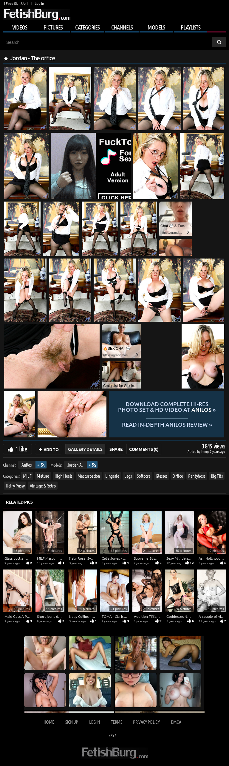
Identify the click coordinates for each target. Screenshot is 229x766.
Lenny (205, 451)
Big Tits (217, 476)
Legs (128, 476)
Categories (87, 27)
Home (49, 722)
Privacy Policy (146, 722)
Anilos (26, 465)
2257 (112, 735)
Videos (19, 27)
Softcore (143, 476)
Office (177, 476)
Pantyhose (196, 476)
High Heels (63, 476)
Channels (122, 27)
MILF (27, 476)
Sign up (71, 722)
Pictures (53, 27)
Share (115, 449)
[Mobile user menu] (114, 26)
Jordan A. (75, 465)
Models (156, 27)
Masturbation (89, 476)
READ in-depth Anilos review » (167, 424)
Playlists (190, 27)
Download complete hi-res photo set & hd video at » (167, 406)
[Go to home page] (36, 14)
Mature (43, 476)
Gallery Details (85, 449)
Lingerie (112, 476)
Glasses (161, 476)
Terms (116, 722)
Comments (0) (144, 449)
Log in (39, 3)
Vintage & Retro (43, 485)
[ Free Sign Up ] (15, 3)
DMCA (176, 722)
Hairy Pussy (15, 485)
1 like (21, 449)
